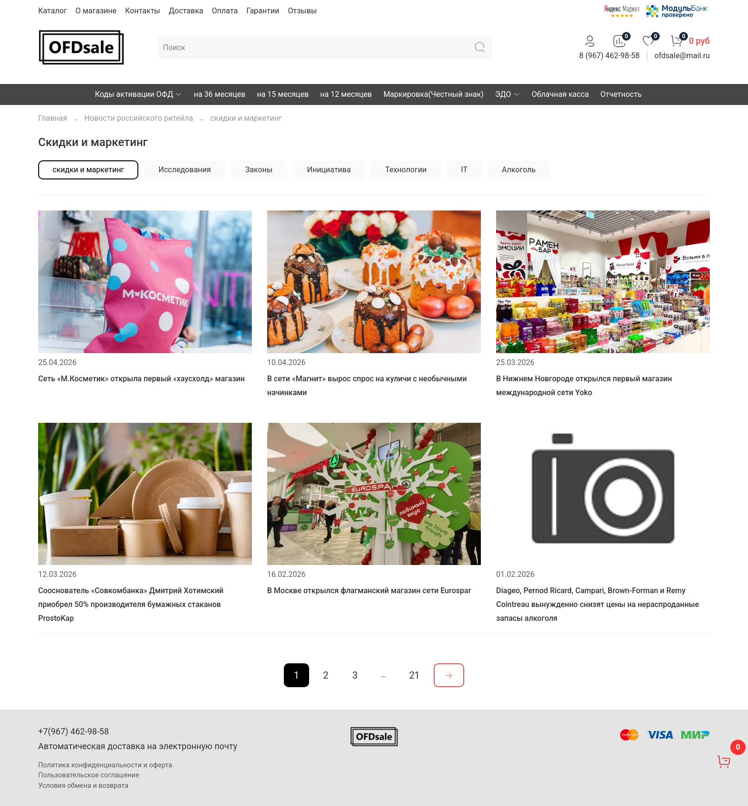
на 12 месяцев (346, 94)
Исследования (184, 169)
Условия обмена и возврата (83, 786)
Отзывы (302, 10)
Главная (52, 118)
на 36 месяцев (219, 94)
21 (414, 675)
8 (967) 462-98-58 (609, 55)
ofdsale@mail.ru (682, 55)
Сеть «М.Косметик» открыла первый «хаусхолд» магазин (141, 378)
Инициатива (329, 169)
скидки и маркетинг (88, 169)
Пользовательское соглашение (88, 775)
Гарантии (262, 10)
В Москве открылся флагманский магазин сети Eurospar (369, 590)
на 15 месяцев (283, 94)
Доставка (186, 10)
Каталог (52, 10)
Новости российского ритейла (138, 118)
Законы (258, 169)
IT (464, 169)
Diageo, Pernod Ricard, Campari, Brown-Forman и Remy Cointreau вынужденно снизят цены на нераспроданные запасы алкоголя (597, 604)
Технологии (405, 169)
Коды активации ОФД (138, 94)
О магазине (95, 10)
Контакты (142, 10)
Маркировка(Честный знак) (434, 94)
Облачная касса (560, 94)
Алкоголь (519, 169)
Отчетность (621, 94)
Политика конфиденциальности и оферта (105, 765)
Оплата (225, 10)
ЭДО (507, 94)
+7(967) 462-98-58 (73, 731)
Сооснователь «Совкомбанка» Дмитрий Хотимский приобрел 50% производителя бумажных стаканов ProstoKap (130, 604)
